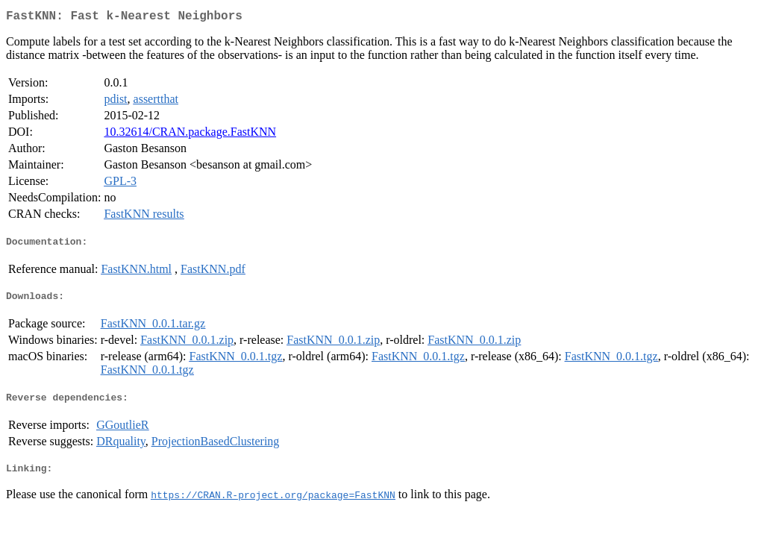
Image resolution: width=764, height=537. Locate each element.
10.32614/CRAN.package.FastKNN (190, 134)
